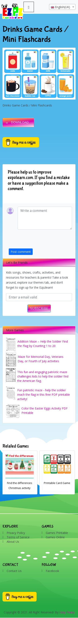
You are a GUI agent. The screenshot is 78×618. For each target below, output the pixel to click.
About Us (13, 542)
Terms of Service (18, 537)
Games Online (55, 537)
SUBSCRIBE (39, 308)
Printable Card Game (58, 483)
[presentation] (40, 240)
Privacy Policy (16, 533)
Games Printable (57, 533)
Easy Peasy (66, 612)
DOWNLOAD (20, 122)
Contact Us (14, 571)
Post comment (21, 252)
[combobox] (62, 7)
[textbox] (62, 7)
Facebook (52, 571)
